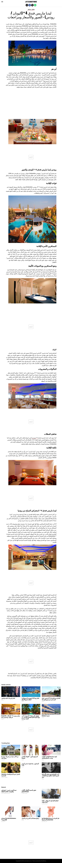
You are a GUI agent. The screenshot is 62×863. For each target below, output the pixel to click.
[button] (2, 1)
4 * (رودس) (35, 438)
